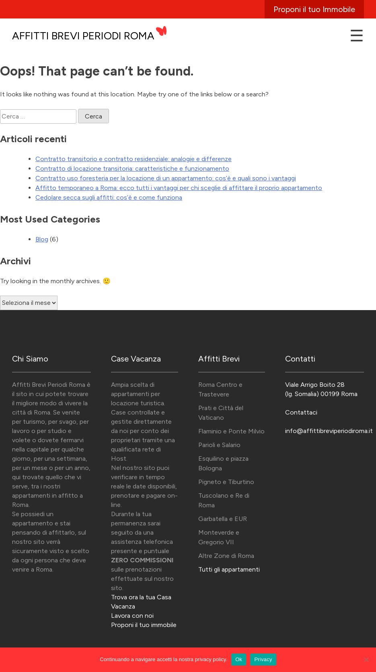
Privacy (263, 659)
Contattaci (301, 412)
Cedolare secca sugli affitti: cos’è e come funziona (108, 197)
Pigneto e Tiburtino (226, 482)
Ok (238, 659)
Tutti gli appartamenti (229, 569)
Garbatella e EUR (222, 519)
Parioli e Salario (219, 445)
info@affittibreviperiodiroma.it (329, 431)
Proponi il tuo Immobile (314, 9)
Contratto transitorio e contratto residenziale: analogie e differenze (133, 159)
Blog (41, 239)
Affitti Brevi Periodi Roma (83, 35)
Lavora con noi (132, 615)
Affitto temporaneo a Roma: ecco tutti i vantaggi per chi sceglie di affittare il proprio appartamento (178, 188)
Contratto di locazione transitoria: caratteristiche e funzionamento (132, 168)
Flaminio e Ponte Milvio (231, 431)
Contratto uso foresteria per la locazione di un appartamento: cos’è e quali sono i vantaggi (165, 178)
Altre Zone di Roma (226, 556)
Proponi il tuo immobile (144, 625)
